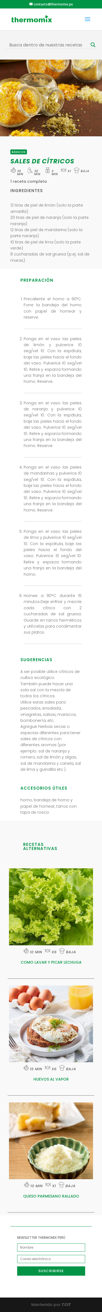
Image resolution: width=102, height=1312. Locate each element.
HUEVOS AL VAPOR (51, 1079)
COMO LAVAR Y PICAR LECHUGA (51, 962)
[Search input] (48, 45)
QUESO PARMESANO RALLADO (51, 1196)
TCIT (66, 1304)
